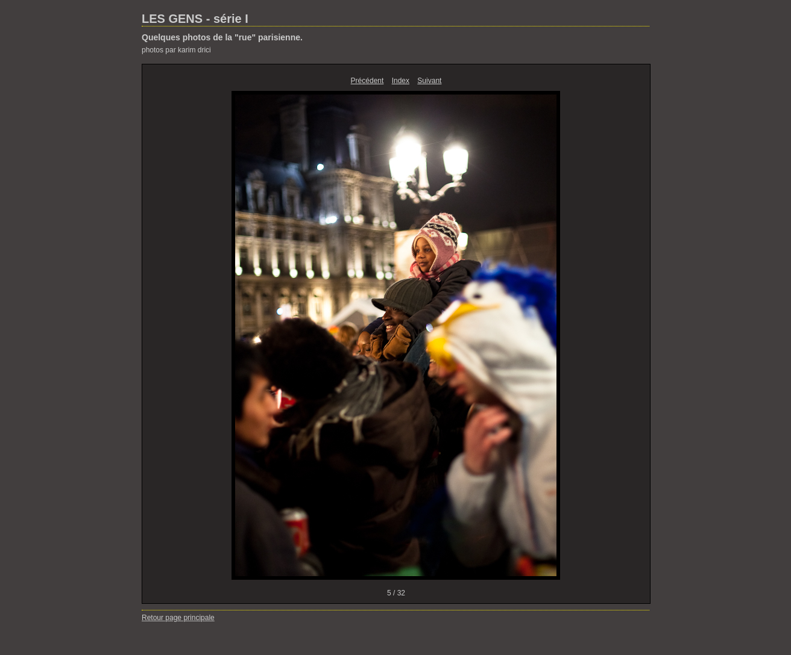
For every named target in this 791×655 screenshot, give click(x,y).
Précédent (367, 80)
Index (400, 80)
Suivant (429, 80)
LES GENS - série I (195, 18)
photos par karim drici (176, 50)
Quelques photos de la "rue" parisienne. (222, 37)
